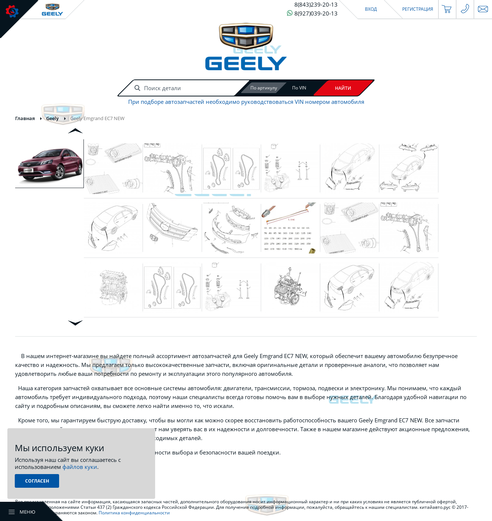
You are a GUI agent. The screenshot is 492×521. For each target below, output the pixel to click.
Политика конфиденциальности (134, 513)
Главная (25, 118)
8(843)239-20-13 (316, 4)
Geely (52, 118)
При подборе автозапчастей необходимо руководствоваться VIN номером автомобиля (246, 101)
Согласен (37, 481)
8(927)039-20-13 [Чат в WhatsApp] (312, 13)
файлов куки (79, 466)
